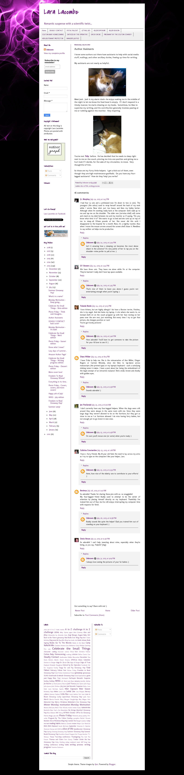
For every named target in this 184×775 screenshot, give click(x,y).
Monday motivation (60, 704)
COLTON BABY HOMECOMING (53, 34)
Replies (86, 238)
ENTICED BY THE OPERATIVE (77, 34)
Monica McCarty (49, 707)
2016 (49, 255)
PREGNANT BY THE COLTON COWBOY (118, 34)
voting (67, 742)
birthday (46, 640)
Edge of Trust (85, 662)
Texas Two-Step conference (60, 737)
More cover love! (55, 372)
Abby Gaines (64, 632)
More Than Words (61, 707)
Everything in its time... (58, 382)
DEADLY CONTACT (56, 31)
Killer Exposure (71, 689)
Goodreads (52, 675)
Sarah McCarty (63, 726)
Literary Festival (55, 694)
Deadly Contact (51, 657)
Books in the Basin (79, 643)
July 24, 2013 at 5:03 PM (101, 306)
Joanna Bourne (62, 684)
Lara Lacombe (61, 12)
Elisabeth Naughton (56, 665)
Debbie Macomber (73, 657)
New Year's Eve (55, 710)
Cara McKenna (70, 645)
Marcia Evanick (54, 699)
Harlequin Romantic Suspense (79, 678)
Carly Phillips (80, 645)
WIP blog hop (85, 742)
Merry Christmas (61, 702)
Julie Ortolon (55, 686)
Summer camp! (54, 407)
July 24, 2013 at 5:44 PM (106, 242)
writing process (94, 186)
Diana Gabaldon (84, 660)
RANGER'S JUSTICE (73, 38)
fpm (96, 764)
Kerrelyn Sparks (58, 689)
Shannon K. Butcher (83, 726)
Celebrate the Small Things (71, 648)
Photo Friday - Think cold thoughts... (57, 313)
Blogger (112, 764)
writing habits (64, 745)
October (52, 276)
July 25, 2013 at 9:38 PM (106, 387)
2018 (49, 247)
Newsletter (64, 710)
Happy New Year (54, 678)
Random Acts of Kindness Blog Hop (55, 721)
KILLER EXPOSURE (99, 31)
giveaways (86, 673)
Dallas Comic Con (84, 654)
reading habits (55, 723)
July (50, 287)
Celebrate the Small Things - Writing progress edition (56, 360)
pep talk (55, 716)
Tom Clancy (68, 739)
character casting (50, 652)
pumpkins (76, 718)
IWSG (58, 681)
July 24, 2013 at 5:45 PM (106, 285)
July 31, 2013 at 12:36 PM (100, 539)
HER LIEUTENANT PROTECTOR (52, 38)
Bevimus (83, 490)
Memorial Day (49, 702)
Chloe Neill (74, 652)
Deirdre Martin (53, 660)
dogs (57, 662)
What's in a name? (56, 296)
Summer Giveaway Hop (75, 731)
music (79, 707)
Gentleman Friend (69, 673)
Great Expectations (80, 675)
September (53, 280)
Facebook (84, 665)
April (51, 419)
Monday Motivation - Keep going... (57, 301)
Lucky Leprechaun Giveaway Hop (69, 697)
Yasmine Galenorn (57, 747)
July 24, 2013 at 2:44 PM (99, 266)
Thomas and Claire (56, 739)
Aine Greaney (77, 632)
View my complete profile (54, 53)
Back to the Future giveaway (54, 638)
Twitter (76, 739)
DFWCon (74, 660)
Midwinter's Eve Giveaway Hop (79, 702)
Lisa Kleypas (80, 691)
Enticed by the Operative (71, 665)
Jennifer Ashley (85, 681)
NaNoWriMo (86, 707)
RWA (45, 726)
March (52, 422)
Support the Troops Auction (78, 734)
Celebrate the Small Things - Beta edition (58, 307)
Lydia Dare (86, 697)
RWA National (53, 726)
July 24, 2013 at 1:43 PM (99, 199)
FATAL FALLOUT (72, 31)
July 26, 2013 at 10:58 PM (106, 518)
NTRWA (66, 713)
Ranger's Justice (81, 721)
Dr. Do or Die (64, 662)
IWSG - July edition (56, 397)
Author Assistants (56, 318)
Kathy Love (86, 686)
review (74, 723)
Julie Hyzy (87, 684)
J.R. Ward (64, 681)
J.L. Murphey (85, 199)
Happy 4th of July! (56, 393)
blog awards (54, 640)
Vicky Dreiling (60, 742)
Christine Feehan (84, 652)
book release (82, 640)
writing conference (51, 745)
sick (56, 729)
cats (49, 649)
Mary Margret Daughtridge (69, 699)
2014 (49, 262)
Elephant (46, 665)
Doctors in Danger (50, 662)
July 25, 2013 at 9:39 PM (106, 470)
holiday (51, 681)
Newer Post (79, 610)
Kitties (56, 691)
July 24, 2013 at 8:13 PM (100, 357)
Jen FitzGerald (85, 405)
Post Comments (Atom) (94, 615)
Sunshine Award (64, 734)
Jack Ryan (71, 681)
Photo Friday (65, 715)
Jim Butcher (48, 684)
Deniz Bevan (85, 539)
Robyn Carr (80, 723)
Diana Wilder (85, 357)
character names (63, 652)
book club (74, 640)
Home (44, 31)
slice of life (84, 186)
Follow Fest (62, 670)
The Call (84, 737)
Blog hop (68, 640)
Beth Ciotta (86, 638)
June (51, 411)
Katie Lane (47, 689)
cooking (68, 654)
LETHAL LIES (86, 31)
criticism (75, 654)
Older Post (135, 610)
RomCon (87, 723)
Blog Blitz (62, 640)
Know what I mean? (56, 347)
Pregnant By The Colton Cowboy (60, 718)
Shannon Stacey (49, 729)
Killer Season (84, 689)
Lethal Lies (70, 691)
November (53, 272)
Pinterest (75, 716)
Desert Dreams (65, 660)
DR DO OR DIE (96, 34)
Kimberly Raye (48, 691)
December (53, 269)
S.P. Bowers (84, 266)
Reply (82, 233)
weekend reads (75, 742)
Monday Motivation (80, 704)
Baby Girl (86, 635)
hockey (46, 681)
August (52, 283)
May (51, 415)
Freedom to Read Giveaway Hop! (55, 402)
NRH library (59, 713)
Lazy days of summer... (58, 351)
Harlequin (65, 678)
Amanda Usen (62, 635)
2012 (49, 434)
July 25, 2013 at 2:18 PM (106, 450)
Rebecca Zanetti (66, 723)
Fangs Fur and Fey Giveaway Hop (72, 668)
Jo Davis (54, 684)
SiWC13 (59, 729)
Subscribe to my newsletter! (52, 61)
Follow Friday (71, 670)
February (53, 426)
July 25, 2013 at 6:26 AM (101, 405)
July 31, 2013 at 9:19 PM (106, 558)
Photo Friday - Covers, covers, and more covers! (58, 387)
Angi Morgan (72, 635)
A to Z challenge (73, 629)
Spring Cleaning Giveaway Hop (57, 731)
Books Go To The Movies (61, 643)
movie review (72, 707)
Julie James (47, 686)
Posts (48, 171)
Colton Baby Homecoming (54, 654)
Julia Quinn (79, 684)
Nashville (47, 710)
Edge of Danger (75, 662)
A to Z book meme (57, 629)
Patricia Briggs (48, 716)
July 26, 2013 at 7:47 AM (97, 490)
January (52, 430)
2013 (49, 266)
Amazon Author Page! (57, 354)
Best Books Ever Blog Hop (73, 638)
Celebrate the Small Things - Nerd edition (56, 335)
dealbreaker (63, 657)
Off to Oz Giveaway (83, 713)
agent (71, 632)
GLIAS (46, 675)
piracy (80, 716)
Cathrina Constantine (88, 450)
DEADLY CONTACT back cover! (57, 322)
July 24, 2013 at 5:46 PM (106, 336)
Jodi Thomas (71, 684)
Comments (50, 175)
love (83, 694)
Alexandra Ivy (52, 635)
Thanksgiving (75, 737)
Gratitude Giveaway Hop (65, 675)
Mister (47, 704)
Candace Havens (60, 645)
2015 (49, 258)
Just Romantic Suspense (74, 686)
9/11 (49, 629)
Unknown (89, 242)
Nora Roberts (51, 713)
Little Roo (64, 694)
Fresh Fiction (58, 673)
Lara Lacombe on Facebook (54, 214)
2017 (49, 251)
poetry (85, 716)
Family (56, 668)
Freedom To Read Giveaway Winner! (57, 377)
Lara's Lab (62, 691)
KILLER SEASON (114, 31)
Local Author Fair (75, 694)
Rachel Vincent (85, 718)
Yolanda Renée (86, 306)
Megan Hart (86, 699)
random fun (72, 721)
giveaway (78, 673)
